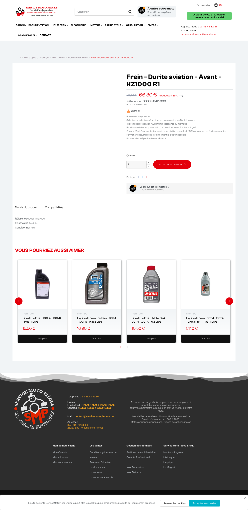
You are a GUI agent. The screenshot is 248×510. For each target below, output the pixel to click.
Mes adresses (60, 457)
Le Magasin (169, 467)
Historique (169, 457)
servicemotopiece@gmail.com (198, 34)
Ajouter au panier (171, 164)
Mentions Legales (173, 452)
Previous (18, 301)
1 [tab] (120, 347)
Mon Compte (60, 452)
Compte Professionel (138, 457)
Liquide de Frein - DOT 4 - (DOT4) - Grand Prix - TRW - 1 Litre (205, 320)
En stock (130, 104)
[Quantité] (136, 164)
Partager (139, 177)
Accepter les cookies (204, 503)
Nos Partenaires (135, 467)
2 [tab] (124, 347)
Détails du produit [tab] (26, 207)
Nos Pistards (133, 472)
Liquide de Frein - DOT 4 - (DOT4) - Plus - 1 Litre (42, 320)
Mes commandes (62, 462)
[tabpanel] (42, 301)
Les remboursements (101, 477)
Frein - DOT (28, 313)
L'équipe (168, 462)
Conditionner (22, 227)
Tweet (143, 177)
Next (229, 301)
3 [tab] (127, 347)
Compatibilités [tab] (54, 207)
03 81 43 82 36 (209, 26)
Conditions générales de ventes (103, 455)
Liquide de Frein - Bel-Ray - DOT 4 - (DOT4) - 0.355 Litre (96, 320)
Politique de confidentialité (141, 452)
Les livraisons (97, 467)
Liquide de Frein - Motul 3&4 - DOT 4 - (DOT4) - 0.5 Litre (149, 320)
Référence (21, 218)
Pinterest (147, 177)
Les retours (96, 472)
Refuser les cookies (175, 503)
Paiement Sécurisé (100, 462)
